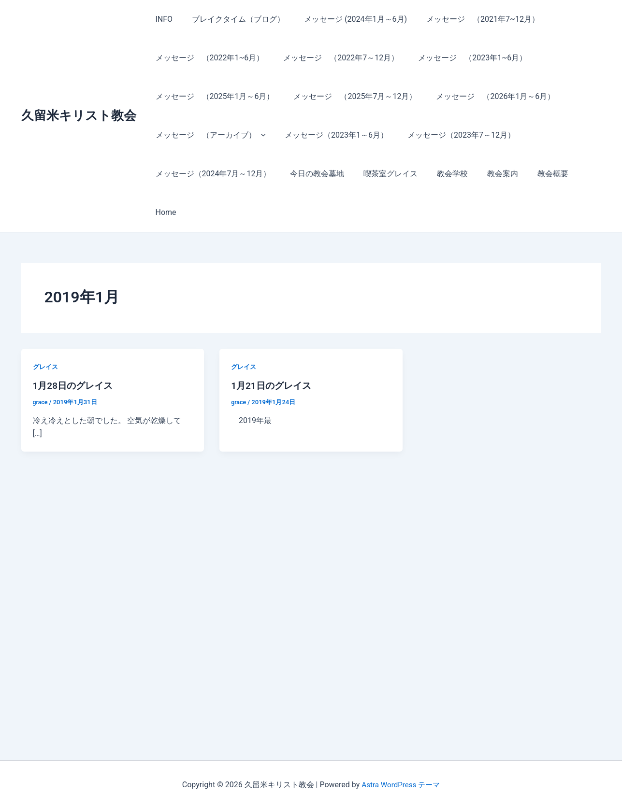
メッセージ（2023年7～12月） (452, 135)
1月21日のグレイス (273, 347)
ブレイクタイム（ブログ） (232, 19)
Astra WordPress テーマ (401, 784)
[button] (259, 135)
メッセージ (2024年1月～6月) (345, 19)
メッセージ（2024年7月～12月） (211, 173)
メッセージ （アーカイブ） (209, 135)
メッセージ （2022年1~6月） (208, 57)
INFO (162, 19)
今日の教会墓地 (311, 173)
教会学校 (438, 173)
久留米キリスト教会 (78, 96)
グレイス (46, 328)
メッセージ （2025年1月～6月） (213, 96)
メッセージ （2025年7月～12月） (349, 96)
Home (573, 173)
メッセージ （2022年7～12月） (335, 57)
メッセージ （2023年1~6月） (462, 57)
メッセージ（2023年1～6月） (330, 135)
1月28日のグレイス (75, 347)
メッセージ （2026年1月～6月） (485, 96)
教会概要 (531, 173)
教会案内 (485, 173)
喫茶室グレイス (381, 173)
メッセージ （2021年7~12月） (469, 19)
